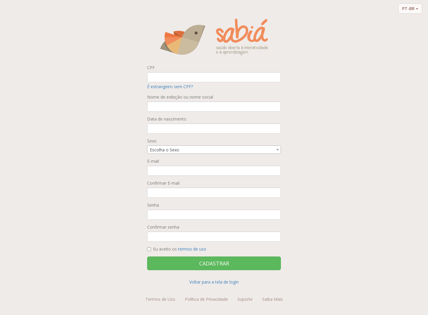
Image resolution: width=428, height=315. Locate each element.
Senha (153, 205)
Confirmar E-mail (163, 183)
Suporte (245, 299)
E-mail (153, 161)
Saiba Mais (272, 299)
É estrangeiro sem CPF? (170, 86)
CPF (151, 67)
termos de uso (192, 249)
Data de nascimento (166, 119)
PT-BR (410, 8)
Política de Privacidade (206, 299)
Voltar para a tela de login (214, 282)
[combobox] (214, 149)
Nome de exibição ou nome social (180, 97)
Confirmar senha (163, 227)
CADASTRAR (214, 263)
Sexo (152, 141)
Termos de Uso (160, 299)
